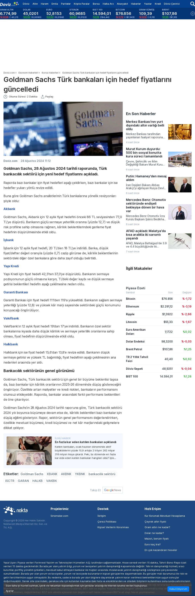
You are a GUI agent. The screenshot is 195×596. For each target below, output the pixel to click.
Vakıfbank (11, 318)
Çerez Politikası (107, 521)
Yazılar (148, 3)
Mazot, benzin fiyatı (157, 538)
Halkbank (10, 344)
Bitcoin (130, 298)
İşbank (8, 240)
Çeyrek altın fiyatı (155, 521)
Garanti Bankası (15, 292)
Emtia (55, 3)
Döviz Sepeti (134, 368)
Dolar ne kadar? (154, 533)
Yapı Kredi (11, 266)
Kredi (158, 3)
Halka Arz (108, 3)
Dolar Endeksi (135, 341)
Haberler (136, 3)
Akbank (9, 209)
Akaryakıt (122, 3)
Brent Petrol (134, 349)
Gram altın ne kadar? (157, 527)
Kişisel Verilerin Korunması (113, 527)
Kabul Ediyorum (178, 588)
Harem (44, 3)
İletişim (102, 515)
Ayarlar (10, 591)
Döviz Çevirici (172, 3)
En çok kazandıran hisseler (161, 550)
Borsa (96, 3)
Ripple (130, 314)
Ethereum (132, 306)
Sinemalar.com (59, 515)
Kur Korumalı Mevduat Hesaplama (165, 515)
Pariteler (66, 3)
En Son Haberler (141, 113)
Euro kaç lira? (153, 544)
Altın (35, 3)
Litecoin (131, 322)
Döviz (26, 3)
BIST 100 (132, 376)
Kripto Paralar (82, 3)
